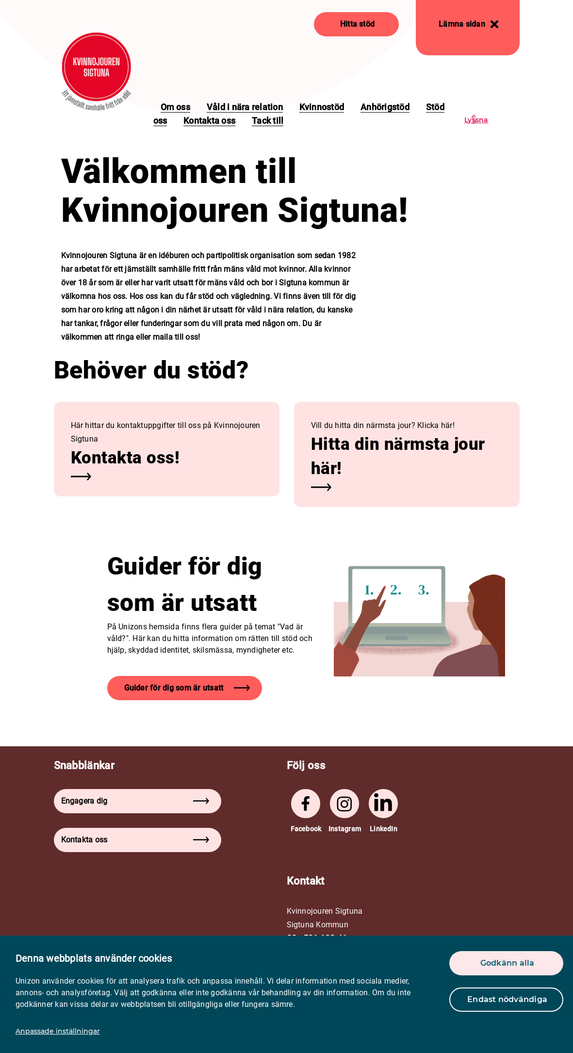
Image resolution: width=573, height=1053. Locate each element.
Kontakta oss (209, 120)
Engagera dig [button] (135, 801)
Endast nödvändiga (507, 999)
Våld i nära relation (245, 107)
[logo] (96, 71)
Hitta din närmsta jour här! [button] (398, 456)
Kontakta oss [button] (135, 839)
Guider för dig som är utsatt (187, 687)
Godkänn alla (507, 963)
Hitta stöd (357, 24)
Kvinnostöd (321, 107)
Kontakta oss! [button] (125, 458)
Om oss (175, 107)
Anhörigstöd (384, 107)
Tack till (267, 120)
